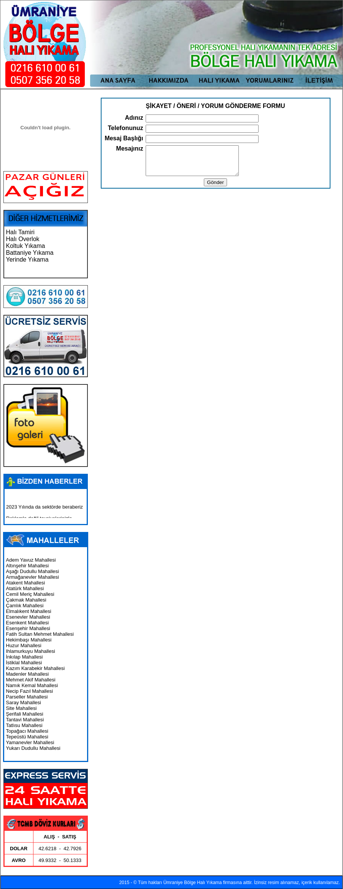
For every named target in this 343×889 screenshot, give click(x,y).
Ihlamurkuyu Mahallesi (30, 651)
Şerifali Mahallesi (24, 714)
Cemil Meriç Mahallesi (30, 594)
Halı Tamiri (20, 232)
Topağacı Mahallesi (27, 731)
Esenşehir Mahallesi (28, 628)
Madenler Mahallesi (27, 674)
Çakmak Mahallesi (26, 600)
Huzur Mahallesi (23, 645)
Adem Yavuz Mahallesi (31, 560)
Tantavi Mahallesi (25, 719)
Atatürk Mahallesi (25, 588)
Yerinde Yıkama (27, 259)
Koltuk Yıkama (25, 246)
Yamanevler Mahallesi (30, 742)
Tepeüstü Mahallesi (27, 737)
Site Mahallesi (21, 708)
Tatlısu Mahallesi (24, 725)
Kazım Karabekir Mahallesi (35, 668)
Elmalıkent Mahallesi (28, 611)
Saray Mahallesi (23, 702)
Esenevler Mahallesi (28, 617)
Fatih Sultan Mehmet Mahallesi (40, 634)
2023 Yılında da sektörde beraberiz (44, 509)
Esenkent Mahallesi (27, 622)
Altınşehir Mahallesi (27, 565)
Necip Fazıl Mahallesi (29, 691)
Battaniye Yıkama (30, 252)
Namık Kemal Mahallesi (32, 685)
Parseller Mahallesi (27, 697)
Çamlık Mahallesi (25, 605)
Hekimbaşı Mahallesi (29, 640)
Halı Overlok (23, 239)
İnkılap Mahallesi (24, 657)
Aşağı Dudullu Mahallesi (32, 571)
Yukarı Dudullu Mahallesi (33, 748)
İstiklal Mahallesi (24, 662)
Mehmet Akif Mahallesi (31, 680)
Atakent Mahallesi (25, 583)
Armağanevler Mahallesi (32, 577)
